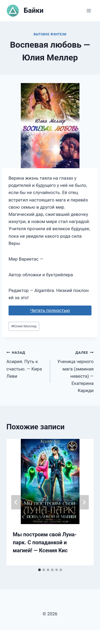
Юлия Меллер (24, 326)
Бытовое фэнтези (50, 34)
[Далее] (84, 502)
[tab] (39, 570)
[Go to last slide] (16, 502)
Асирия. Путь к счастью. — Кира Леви (26, 364)
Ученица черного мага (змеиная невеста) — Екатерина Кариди (74, 371)
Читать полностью (50, 310)
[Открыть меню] (89, 10)
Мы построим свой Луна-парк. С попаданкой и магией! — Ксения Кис (45, 542)
